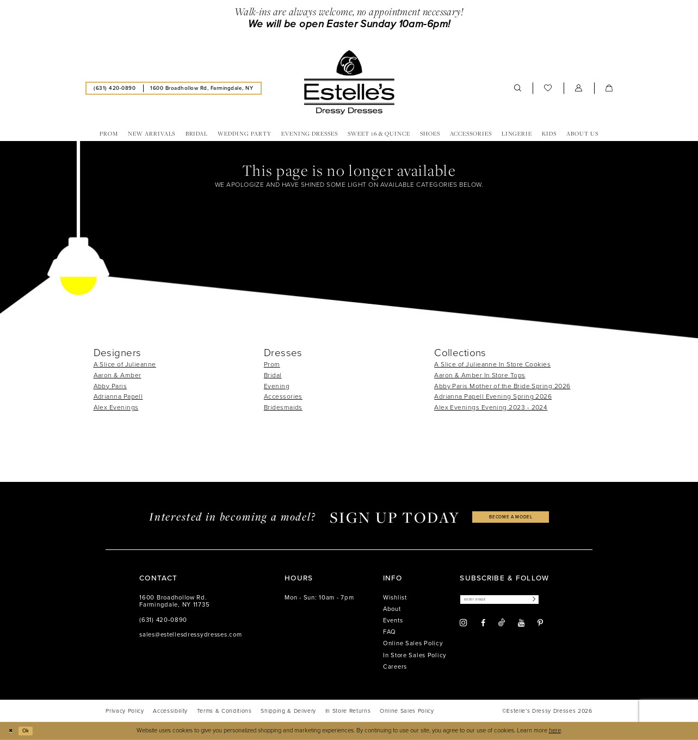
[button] (579, 88)
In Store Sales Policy (415, 655)
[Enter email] (508, 600)
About (392, 609)
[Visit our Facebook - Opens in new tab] (483, 625)
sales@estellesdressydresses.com (190, 634)
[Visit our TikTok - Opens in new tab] (501, 625)
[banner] (349, 82)
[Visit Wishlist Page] (548, 88)
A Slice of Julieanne (125, 364)
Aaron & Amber (117, 375)
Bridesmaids (283, 407)
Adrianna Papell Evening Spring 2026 (493, 396)
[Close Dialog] (12, 731)
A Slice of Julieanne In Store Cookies (492, 364)
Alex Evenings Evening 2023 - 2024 (490, 407)
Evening (276, 386)
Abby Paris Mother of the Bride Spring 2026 (502, 386)
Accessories (283, 396)
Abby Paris (110, 386)
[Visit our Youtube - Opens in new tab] (521, 625)
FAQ (389, 632)
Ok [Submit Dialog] (29, 730)
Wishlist (395, 597)
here (555, 730)
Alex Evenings (116, 407)
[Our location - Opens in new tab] (202, 88)
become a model (511, 517)
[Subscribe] (549, 600)
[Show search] (518, 88)
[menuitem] (115, 88)
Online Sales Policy (413, 643)
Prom (272, 364)
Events (393, 620)
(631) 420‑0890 (163, 620)
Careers (395, 666)
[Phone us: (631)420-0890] (115, 88)
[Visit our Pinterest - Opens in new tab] (540, 625)
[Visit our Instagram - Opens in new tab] (463, 625)
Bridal (273, 375)
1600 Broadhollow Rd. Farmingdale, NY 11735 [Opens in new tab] (174, 601)
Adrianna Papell (118, 396)
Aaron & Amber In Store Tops (479, 375)
